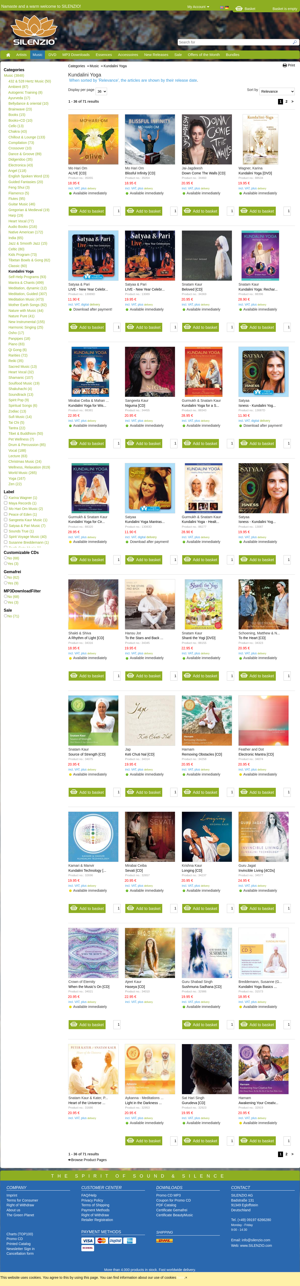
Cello (16, 126)
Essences (104, 54)
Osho (16, 333)
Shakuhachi (20, 389)
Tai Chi (16, 423)
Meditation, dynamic (27, 288)
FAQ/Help (89, 1195)
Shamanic (20, 378)
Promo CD (14, 1239)
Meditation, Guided (27, 294)
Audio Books (22, 227)
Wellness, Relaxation (29, 467)
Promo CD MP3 (168, 1195)
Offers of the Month (204, 54)
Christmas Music (24, 461)
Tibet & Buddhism (25, 433)
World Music (22, 473)
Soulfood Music (23, 383)
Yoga (16, 478)
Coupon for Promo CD (173, 1200)
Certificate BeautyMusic (174, 1215)
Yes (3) (11, 564)
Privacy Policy (92, 1200)
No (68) (11, 558)
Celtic (16, 249)
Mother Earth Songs (27, 305)
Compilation (21, 143)
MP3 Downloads (76, 54)
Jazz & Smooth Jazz (27, 243)
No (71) (11, 616)
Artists (21, 54)
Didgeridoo (20, 159)
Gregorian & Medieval (28, 210)
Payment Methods (95, 1210)
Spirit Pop (18, 400)
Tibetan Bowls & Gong (29, 260)
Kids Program (22, 255)
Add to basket (87, 210)
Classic (17, 266)
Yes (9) (11, 583)
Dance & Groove (24, 154)
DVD (52, 54)
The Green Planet (20, 1215)
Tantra (16, 428)
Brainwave (20, 109)
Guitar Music (21, 204)
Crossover (19, 148)
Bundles (232, 54)
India (15, 238)
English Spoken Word (28, 176)
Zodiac (17, 411)
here (180, 1278)
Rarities (17, 355)
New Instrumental (26, 322)
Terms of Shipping (95, 1205)
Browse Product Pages (89, 1160)
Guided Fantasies (25, 182)
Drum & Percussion (27, 445)
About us (13, 1210)
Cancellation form (20, 1254)
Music (37, 54)
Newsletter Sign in (20, 1249)
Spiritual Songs (22, 406)
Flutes (16, 199)
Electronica (20, 165)
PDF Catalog (166, 1205)
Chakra (17, 131)
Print (291, 65)
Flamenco (18, 193)
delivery (91, 188)
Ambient (18, 87)
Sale (178, 54)
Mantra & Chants (26, 283)
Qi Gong (17, 350)
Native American (25, 232)
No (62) (11, 577)
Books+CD (20, 120)
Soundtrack (20, 395)
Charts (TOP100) (19, 1234)
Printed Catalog (18, 1244)
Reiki (15, 361)
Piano (16, 344)
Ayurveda (19, 98)
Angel (17, 171)
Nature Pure (21, 316)
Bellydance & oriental (28, 103)
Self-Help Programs (27, 277)
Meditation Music (26, 299)
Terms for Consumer (22, 1200)
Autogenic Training (25, 92)
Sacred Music (22, 367)
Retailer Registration (97, 1220)
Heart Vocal (21, 221)
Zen (15, 484)
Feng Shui (19, 187)
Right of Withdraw (20, 1205)
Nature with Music (25, 311)
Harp (15, 215)
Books (16, 115)
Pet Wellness (21, 439)
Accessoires (128, 54)
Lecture (17, 456)
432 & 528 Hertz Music (29, 81)
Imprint (11, 1195)
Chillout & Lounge (26, 137)
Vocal (17, 450)
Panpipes (19, 339)
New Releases (156, 54)
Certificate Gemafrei (171, 1210)
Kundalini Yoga (21, 271)
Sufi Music (20, 417)
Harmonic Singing (25, 327)
